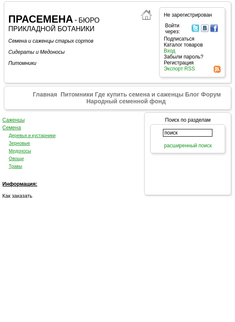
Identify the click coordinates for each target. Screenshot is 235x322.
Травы (16, 166)
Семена (12, 128)
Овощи (16, 158)
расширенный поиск (188, 146)
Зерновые (19, 143)
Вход (169, 51)
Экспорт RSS (179, 69)
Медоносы (20, 150)
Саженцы (14, 120)
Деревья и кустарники (32, 135)
